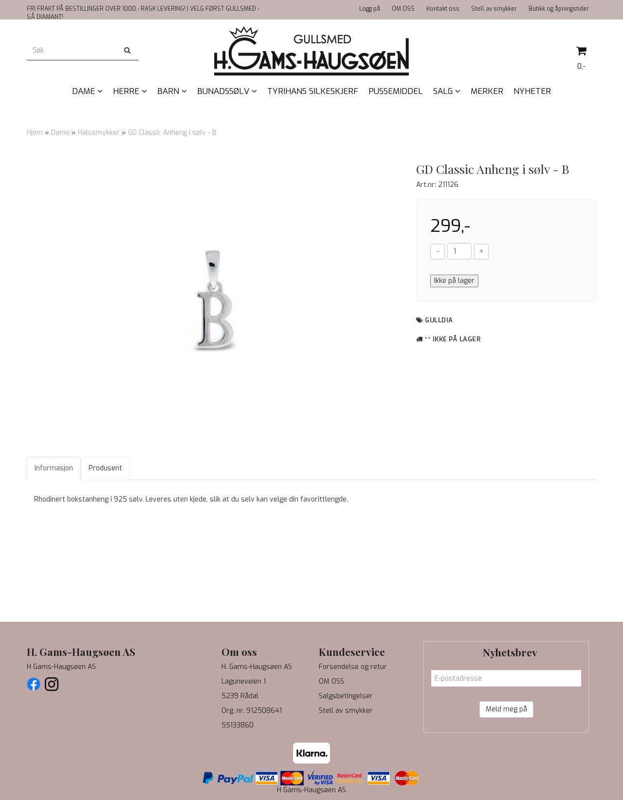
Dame (60, 132)
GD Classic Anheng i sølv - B (172, 132)
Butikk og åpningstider (559, 9)
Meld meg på (506, 709)
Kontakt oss (442, 9)
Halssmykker (99, 132)
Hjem (35, 132)
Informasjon (54, 468)
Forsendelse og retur (353, 666)
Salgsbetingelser (346, 696)
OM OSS (403, 9)
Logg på (369, 9)
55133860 (237, 725)
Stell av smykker (494, 9)
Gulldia (439, 320)
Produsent (105, 468)
